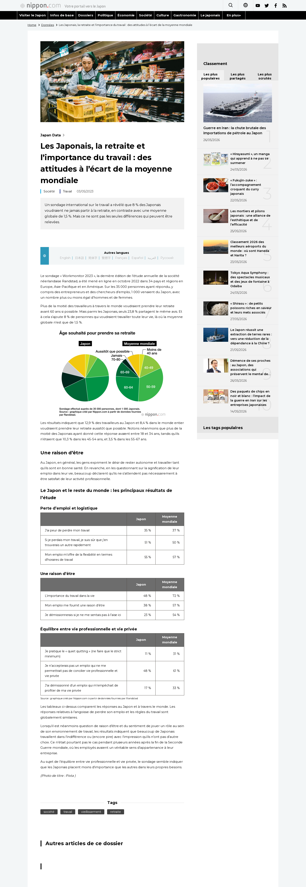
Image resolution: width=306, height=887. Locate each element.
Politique (105, 15)
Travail (67, 191)
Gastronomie (184, 15)
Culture (162, 15)
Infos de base (62, 15)
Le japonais (210, 15)
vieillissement (91, 812)
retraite (115, 812)
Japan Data (53, 135)
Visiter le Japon (32, 15)
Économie (126, 15)
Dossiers (85, 15)
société (49, 812)
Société (145, 15)
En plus (234, 15)
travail (68, 812)
